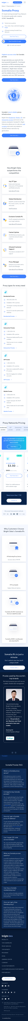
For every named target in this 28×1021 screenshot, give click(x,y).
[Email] (5, 992)
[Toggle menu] (25, 2)
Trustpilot (4, 749)
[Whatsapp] (2, 992)
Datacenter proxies (7, 120)
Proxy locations (10, 6)
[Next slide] (25, 471)
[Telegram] (8, 992)
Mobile (18, 117)
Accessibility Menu (6, 1011)
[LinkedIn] (2, 979)
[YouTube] (5, 979)
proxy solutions (16, 820)
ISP (21, 117)
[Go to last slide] (12, 746)
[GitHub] (8, 979)
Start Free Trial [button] (17, 2)
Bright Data (8, 799)
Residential (12, 117)
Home (3, 6)
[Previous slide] (2, 471)
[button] (9, 972)
